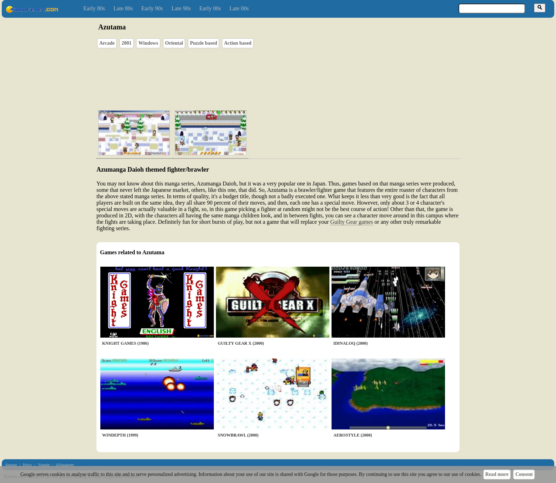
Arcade (107, 43)
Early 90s (152, 8)
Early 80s (94, 8)
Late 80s (123, 8)
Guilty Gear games (351, 222)
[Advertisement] (298, 71)
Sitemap (11, 465)
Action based (237, 43)
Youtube (44, 465)
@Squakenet (65, 465)
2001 (127, 43)
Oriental (174, 43)
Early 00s (210, 8)
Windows (148, 43)
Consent (524, 474)
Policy (27, 465)
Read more (496, 474)
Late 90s (181, 8)
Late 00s (239, 8)
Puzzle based (203, 43)
